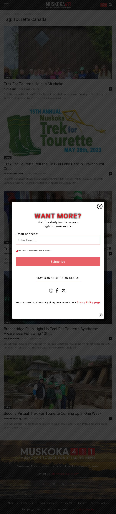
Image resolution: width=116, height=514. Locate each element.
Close (99, 206)
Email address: (27, 234)
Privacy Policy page (88, 302)
